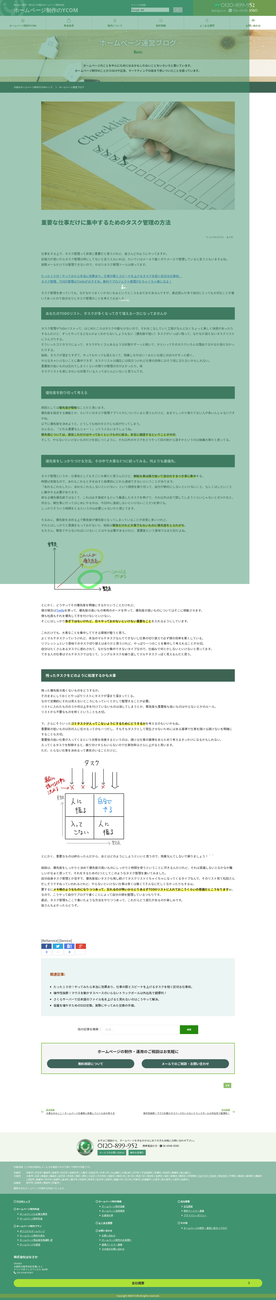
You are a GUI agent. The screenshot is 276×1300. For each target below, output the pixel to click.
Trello (60, 610)
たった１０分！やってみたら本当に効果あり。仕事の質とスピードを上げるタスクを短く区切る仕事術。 (124, 986)
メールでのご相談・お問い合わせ (185, 1063)
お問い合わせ (108, 1235)
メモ (227, 1085)
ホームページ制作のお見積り (116, 1240)
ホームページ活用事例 (113, 1210)
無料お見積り (137, 1152)
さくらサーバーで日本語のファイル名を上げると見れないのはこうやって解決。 (107, 999)
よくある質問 (105, 1223)
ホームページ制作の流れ (32, 1235)
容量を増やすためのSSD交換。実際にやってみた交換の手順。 (95, 1005)
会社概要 (188, 1206)
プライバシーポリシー (195, 1215)
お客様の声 (107, 1215)
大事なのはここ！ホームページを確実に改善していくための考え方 (92, 1111)
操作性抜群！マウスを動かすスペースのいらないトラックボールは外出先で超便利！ (110, 993)
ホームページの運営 (30, 1244)
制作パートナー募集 (194, 1210)
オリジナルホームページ (32, 1231)
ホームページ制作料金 (31, 1218)
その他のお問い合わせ (113, 1249)
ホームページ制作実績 (113, 1206)
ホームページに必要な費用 (33, 1214)
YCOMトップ (23, 1201)
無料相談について (90, 1063)
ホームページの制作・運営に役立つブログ (205, 1228)
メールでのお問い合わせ (111, 1152)
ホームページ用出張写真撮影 (34, 1240)
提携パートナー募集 (112, 1244)
